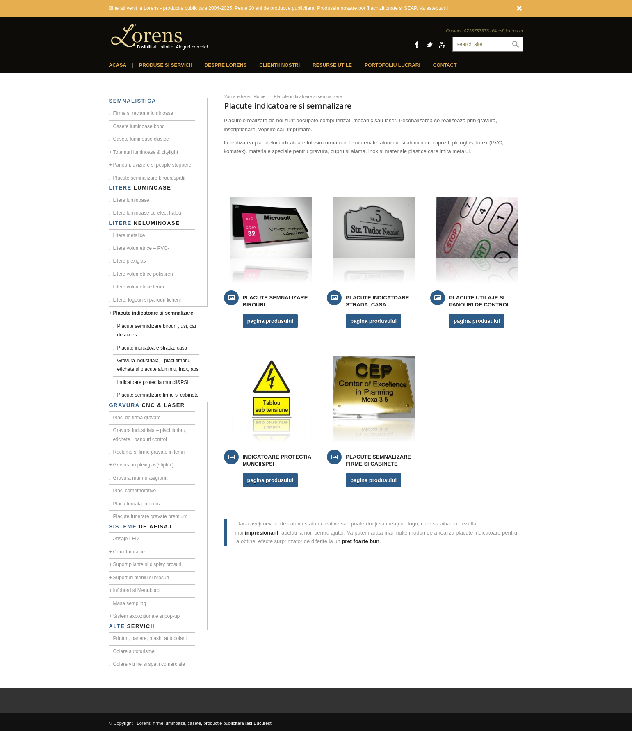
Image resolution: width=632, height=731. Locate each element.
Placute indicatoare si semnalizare (153, 313)
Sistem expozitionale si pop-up (146, 616)
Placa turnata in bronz (137, 504)
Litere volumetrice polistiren (143, 274)
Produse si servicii (165, 65)
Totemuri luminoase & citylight (145, 152)
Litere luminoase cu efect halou (147, 213)
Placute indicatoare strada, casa (152, 348)
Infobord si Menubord (136, 590)
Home (259, 96)
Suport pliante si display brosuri (147, 564)
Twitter (429, 45)
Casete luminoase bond (139, 126)
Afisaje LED (126, 538)
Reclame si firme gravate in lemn (149, 452)
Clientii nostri (279, 65)
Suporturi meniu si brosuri (141, 577)
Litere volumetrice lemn (138, 287)
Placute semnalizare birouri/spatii (149, 178)
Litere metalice (129, 235)
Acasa (118, 65)
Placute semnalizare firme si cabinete (158, 395)
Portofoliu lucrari (392, 65)
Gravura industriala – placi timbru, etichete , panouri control (150, 434)
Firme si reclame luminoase (143, 113)
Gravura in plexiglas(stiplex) (143, 465)
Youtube (442, 45)
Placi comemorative (134, 490)
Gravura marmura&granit (140, 478)
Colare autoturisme (134, 651)
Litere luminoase (131, 200)
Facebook (416, 45)
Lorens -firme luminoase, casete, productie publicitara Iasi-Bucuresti (205, 723)
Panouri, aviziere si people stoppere (152, 165)
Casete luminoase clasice (141, 139)
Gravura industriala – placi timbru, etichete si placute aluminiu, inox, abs (158, 365)
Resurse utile (332, 65)
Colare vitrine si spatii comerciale (149, 664)
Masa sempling (129, 603)
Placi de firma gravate (137, 417)
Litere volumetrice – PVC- (141, 248)
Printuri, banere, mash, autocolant (150, 638)
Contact (445, 65)
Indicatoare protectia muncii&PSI (153, 382)
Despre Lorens (226, 65)
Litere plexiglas (129, 261)
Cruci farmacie (129, 552)
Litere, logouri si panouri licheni (147, 300)
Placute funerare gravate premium (150, 516)
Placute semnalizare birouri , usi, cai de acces (156, 330)
